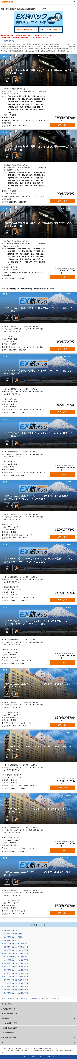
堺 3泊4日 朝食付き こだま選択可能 (15, 957)
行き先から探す (6, 1004)
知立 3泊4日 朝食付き (11, 930)
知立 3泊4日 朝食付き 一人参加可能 (15, 943)
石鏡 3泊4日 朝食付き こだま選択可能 (16, 976)
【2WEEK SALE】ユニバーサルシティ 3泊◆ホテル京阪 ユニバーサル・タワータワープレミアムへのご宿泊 (38, 497)
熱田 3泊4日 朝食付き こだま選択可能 (16, 993)
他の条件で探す (9, 41)
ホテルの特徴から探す (9, 1023)
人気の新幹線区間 (7, 1033)
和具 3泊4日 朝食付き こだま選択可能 (16, 970)
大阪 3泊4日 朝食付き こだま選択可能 (16, 963)
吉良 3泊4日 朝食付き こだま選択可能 (16, 983)
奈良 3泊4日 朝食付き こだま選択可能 (16, 966)
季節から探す (6, 1018)
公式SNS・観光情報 (8, 1037)
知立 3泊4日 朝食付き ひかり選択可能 (16, 950)
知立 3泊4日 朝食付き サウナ (13, 934)
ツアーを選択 (62, 125)
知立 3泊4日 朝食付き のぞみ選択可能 (16, 947)
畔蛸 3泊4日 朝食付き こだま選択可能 (16, 980)
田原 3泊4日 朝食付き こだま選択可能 (16, 986)
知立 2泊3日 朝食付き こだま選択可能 (16, 953)
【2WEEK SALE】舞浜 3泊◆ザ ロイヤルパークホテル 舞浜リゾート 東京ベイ (38, 309)
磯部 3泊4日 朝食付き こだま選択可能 (16, 973)
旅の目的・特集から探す (10, 1013)
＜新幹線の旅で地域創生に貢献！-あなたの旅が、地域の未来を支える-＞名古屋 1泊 (38, 72)
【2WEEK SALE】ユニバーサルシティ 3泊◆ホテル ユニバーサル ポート (37, 873)
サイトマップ (6, 1042)
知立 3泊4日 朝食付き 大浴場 (13, 937)
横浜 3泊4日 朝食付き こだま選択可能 (16, 960)
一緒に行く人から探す (9, 1028)
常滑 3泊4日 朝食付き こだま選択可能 (16, 990)
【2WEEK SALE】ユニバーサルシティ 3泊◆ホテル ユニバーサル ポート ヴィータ (37, 685)
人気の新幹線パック (8, 1009)
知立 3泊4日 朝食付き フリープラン (15, 940)
